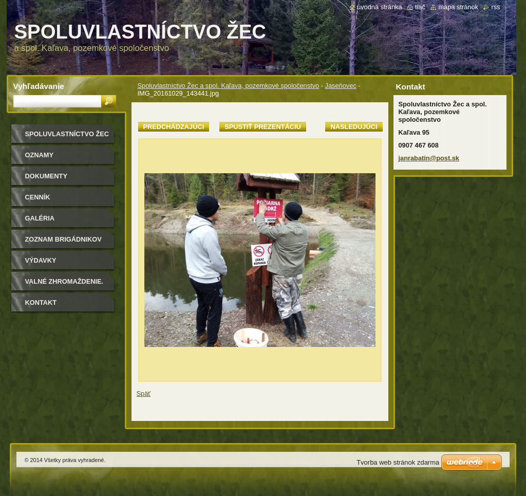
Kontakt (41, 302)
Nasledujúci (353, 127)
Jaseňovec (340, 85)
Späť (144, 393)
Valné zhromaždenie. (64, 281)
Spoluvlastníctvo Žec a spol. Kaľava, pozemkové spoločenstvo (229, 85)
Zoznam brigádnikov (63, 239)
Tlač (420, 7)
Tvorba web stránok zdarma (397, 462)
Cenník (37, 197)
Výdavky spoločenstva (52, 263)
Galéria (40, 218)
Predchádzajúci (173, 127)
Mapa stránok (458, 7)
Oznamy (39, 155)
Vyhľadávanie (38, 86)
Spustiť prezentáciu (262, 127)
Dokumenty (46, 176)
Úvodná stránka (379, 7)
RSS (495, 7)
